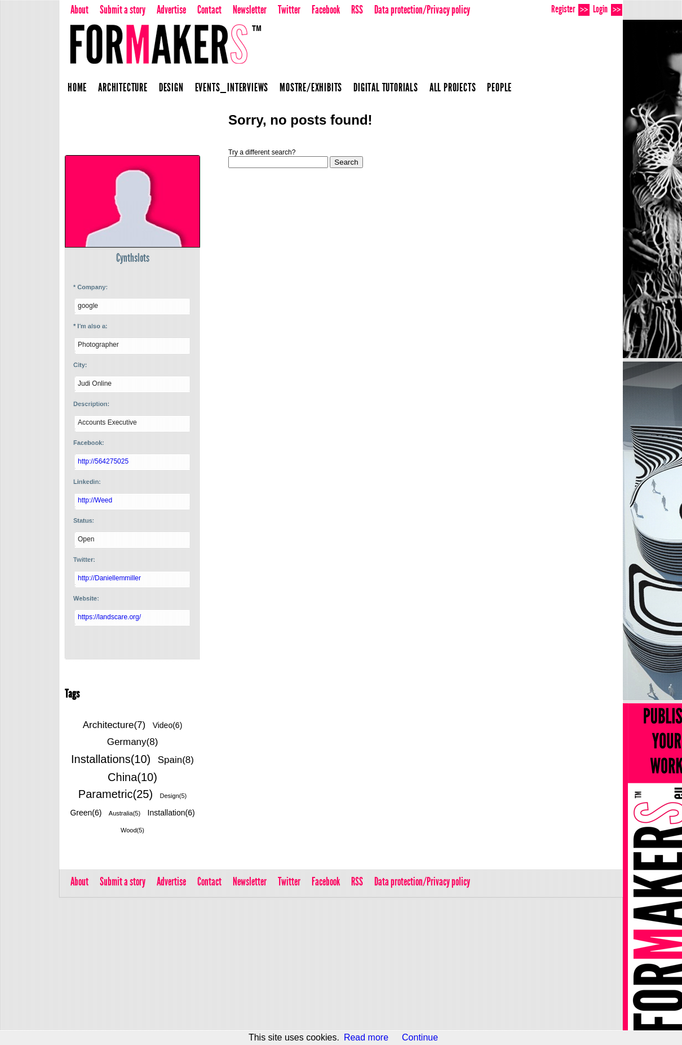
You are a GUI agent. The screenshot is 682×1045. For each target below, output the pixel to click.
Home (77, 87)
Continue (420, 1037)
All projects (452, 87)
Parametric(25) (115, 794)
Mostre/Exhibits (311, 87)
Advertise (171, 9)
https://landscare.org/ (109, 617)
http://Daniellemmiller (109, 578)
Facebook (326, 9)
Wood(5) (132, 830)
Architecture (123, 87)
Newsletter (250, 9)
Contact (209, 9)
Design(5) (173, 795)
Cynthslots (132, 257)
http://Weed (95, 500)
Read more (366, 1037)
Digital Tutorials (385, 87)
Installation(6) (171, 812)
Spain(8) (176, 760)
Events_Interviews (232, 87)
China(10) (132, 777)
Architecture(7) (114, 725)
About (79, 9)
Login (607, 9)
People (499, 87)
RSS (357, 9)
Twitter (289, 9)
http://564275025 (103, 461)
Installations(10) (110, 759)
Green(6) (85, 812)
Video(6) (168, 725)
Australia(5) (124, 813)
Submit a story (122, 9)
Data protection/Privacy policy (422, 9)
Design (171, 87)
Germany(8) (132, 742)
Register (570, 9)
